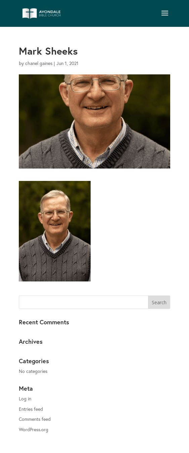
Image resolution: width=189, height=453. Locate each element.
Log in (25, 398)
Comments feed (35, 419)
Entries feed (31, 409)
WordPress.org (33, 429)
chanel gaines (38, 63)
